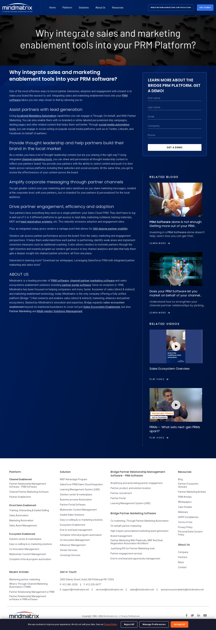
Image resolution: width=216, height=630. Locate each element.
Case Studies (185, 507)
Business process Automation (76, 499)
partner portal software (76, 285)
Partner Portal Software (73, 504)
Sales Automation (19, 515)
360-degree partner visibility (110, 228)
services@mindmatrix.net (109, 589)
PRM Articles (185, 497)
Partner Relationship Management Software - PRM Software (27, 485)
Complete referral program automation (30, 559)
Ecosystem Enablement (72, 525)
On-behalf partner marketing (126, 526)
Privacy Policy (110, 624)
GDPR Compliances (188, 517)
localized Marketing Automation (36, 115)
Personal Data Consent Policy (190, 533)
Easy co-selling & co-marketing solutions (30, 544)
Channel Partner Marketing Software (29, 491)
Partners (182, 557)
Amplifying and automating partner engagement (137, 483)
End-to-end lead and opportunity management (135, 558)
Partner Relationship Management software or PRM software (27, 598)
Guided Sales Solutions (72, 514)
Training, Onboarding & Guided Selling (29, 510)
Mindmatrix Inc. (110, 616)
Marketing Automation (21, 520)
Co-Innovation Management (24, 549)
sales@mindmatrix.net (142, 589)
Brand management (121, 536)
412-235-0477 (93, 584)
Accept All (179, 624)
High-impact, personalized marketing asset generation (139, 531)
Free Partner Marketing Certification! (171, 7)
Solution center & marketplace (25, 539)
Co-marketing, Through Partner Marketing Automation (140, 520)
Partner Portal (118, 498)
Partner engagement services (126, 553)
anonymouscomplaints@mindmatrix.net (182, 589)
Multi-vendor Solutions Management (59, 311)
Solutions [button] (84, 7)
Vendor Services (68, 550)
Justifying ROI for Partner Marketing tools (133, 548)
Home (52, 7)
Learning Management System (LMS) (80, 489)
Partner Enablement (20, 497)
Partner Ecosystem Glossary (188, 485)
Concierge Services (70, 555)
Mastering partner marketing (24, 579)
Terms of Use (185, 522)
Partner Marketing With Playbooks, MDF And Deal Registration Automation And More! (137, 542)
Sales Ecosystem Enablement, (102, 307)
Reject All (129, 624)
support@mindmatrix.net (75, 589)
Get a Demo (205, 7)
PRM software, (60, 280)
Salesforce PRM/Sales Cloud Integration (81, 484)
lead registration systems (36, 221)
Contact (182, 567)
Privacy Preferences (130, 616)
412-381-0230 (70, 584)
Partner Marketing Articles (192, 491)
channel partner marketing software (92, 280)
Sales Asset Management (23, 525)
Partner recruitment (121, 493)
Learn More (160, 243)
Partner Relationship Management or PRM (31, 592)
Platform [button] (67, 7)
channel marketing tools (37, 159)
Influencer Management (73, 545)
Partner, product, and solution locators (131, 488)
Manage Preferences (154, 624)
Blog (180, 479)
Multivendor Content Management (27, 554)
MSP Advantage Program (73, 479)
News (181, 562)
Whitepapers (185, 502)
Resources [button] (117, 7)
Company (183, 552)
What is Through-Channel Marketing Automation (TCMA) (28, 585)
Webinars (183, 512)
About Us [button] (100, 7)
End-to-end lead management (76, 530)
